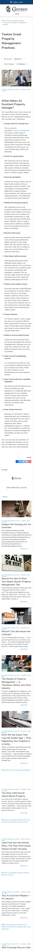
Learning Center (16, 817)
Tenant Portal (16, 840)
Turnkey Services (16, 907)
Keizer (26, 917)
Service (25, 902)
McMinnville (7, 926)
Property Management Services (14, 779)
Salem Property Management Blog (13, 20)
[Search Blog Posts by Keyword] (14, 509)
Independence (24, 919)
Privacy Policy (21, 944)
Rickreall (9, 924)
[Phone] (16, 555)
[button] (5, 521)
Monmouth (26, 921)
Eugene (23, 924)
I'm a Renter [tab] (11, 540)
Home (19, 902)
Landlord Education (12, 665)
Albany (20, 917)
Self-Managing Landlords (12, 742)
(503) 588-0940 (16, 865)
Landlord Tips (10, 667)
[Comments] (16, 571)
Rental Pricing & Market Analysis (15, 739)
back (4, 497)
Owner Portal (16, 823)
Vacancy (22, 745)
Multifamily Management (14, 670)
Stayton (16, 924)
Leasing (7, 713)
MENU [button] (16, 14)
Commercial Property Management (15, 704)
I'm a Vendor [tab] (23, 540)
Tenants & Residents (11, 745)
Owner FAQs (16, 820)
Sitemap (12, 944)
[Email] (16, 549)
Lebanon (6, 919)
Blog (19, 910)
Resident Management (13, 682)
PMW (26, 942)
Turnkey (8, 684)
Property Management (13, 675)
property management (21, 130)
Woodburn (14, 919)
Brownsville (17, 921)
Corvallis (25, 914)
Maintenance (16, 713)
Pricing (14, 910)
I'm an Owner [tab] (12, 537)
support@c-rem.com (16, 868)
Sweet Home (6, 921)
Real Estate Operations (12, 732)
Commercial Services (11, 905)
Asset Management (11, 698)
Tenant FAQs (16, 837)
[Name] (16, 544)
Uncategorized (10, 687)
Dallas (6, 917)
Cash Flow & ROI (10, 701)
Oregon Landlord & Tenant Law (16, 672)
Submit (23, 582)
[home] (17, 9)
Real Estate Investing (13, 677)
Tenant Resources (16, 834)
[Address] (16, 560)
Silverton (13, 917)
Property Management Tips (13, 726)
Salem (18, 914)
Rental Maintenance (12, 679)
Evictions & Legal (10, 707)
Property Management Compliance (15, 723)
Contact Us (26, 910)
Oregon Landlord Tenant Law (14, 717)
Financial (20, 707)
